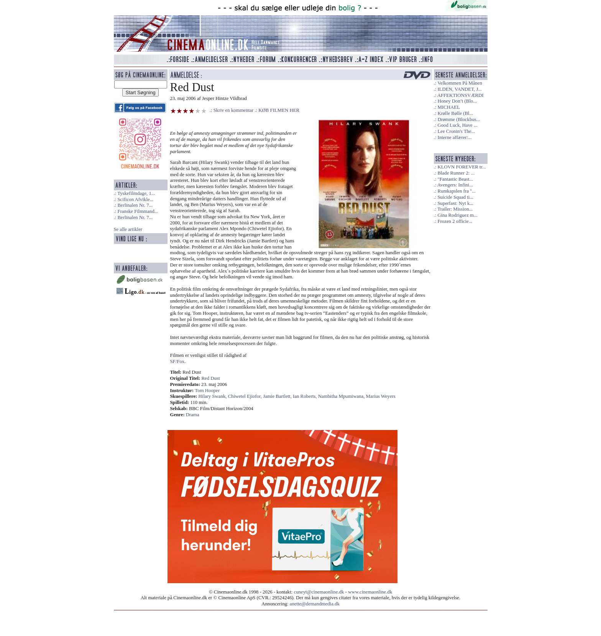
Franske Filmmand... (137, 211)
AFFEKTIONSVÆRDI (460, 95)
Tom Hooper (207, 390)
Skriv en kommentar (233, 110)
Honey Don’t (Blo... (457, 101)
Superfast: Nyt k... (455, 203)
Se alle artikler (128, 229)
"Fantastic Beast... (455, 179)
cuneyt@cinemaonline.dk (319, 592)
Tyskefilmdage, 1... (136, 193)
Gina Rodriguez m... (457, 215)
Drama (192, 414)
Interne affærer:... (454, 137)
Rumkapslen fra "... (456, 191)
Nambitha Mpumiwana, (342, 396)
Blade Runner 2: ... (456, 173)
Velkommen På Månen (459, 83)
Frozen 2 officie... (454, 221)
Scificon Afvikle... (135, 199)
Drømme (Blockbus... (458, 119)
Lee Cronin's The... (456, 131)
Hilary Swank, (213, 396)
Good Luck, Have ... (457, 125)
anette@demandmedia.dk (315, 604)
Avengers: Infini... (455, 185)
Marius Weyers (381, 396)
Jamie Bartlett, (278, 396)
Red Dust (211, 378)
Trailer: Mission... (455, 209)
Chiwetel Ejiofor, (245, 396)
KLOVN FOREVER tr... (461, 167)
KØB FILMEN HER (278, 110)
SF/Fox (177, 361)
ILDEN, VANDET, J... (459, 89)
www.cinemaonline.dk (370, 592)
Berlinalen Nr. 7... (135, 205)
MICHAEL (448, 107)
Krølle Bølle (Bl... (455, 113)
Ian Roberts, (305, 396)
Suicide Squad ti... (455, 197)
